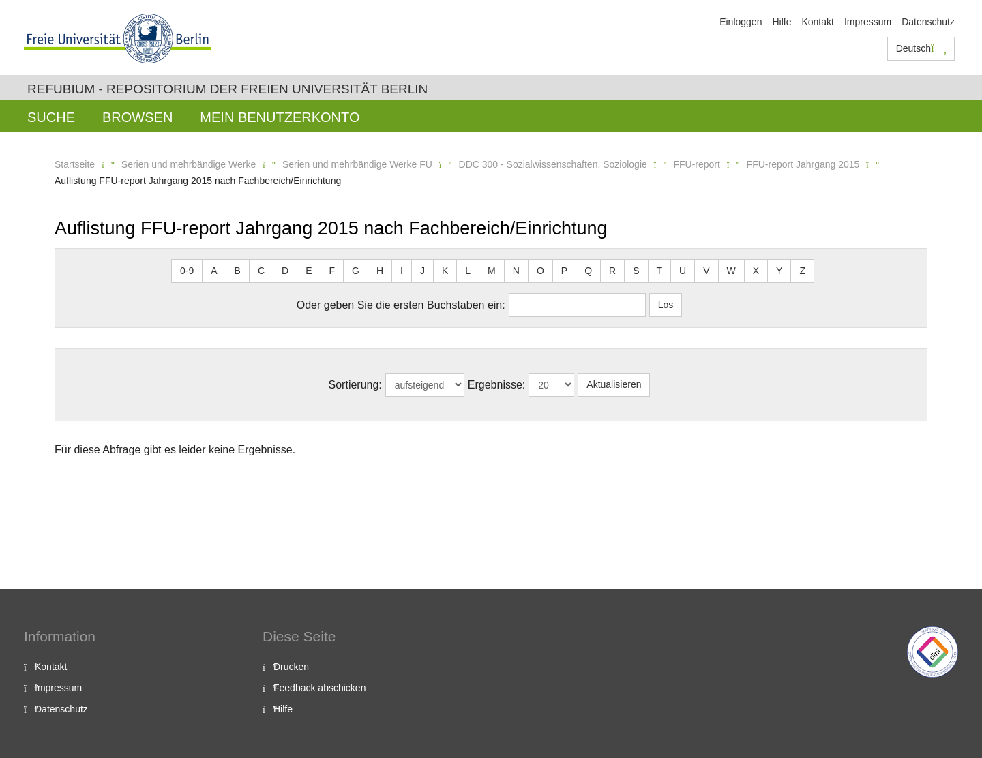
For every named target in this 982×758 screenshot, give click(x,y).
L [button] (468, 270)
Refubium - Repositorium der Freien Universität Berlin (227, 89)
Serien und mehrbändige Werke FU (357, 164)
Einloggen (740, 21)
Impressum (867, 21)
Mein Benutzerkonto (279, 117)
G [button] (355, 270)
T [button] (660, 270)
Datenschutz (928, 21)
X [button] (756, 270)
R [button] (612, 270)
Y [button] (779, 270)
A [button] (214, 270)
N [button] (516, 270)
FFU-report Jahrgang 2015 (803, 164)
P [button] (564, 270)
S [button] (636, 270)
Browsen (137, 117)
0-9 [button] (187, 270)
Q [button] (588, 270)
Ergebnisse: (497, 385)
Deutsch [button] (921, 48)
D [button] (285, 270)
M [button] (492, 270)
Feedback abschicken (319, 687)
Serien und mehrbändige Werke (188, 164)
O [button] (540, 270)
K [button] (445, 270)
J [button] (422, 270)
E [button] (309, 270)
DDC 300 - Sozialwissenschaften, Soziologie (553, 164)
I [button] (401, 270)
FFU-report (696, 164)
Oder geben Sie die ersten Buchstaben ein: (401, 305)
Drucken (291, 666)
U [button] (682, 270)
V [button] (706, 270)
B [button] (238, 270)
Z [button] (802, 270)
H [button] (379, 270)
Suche (51, 117)
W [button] (731, 270)
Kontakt (817, 21)
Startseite (75, 164)
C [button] (261, 270)
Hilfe (781, 21)
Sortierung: (355, 385)
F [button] (332, 270)
